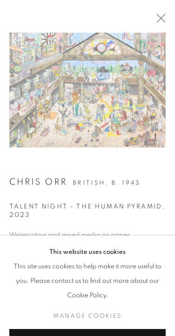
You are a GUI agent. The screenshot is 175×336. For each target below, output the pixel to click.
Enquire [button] (24, 303)
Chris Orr (38, 182)
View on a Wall (48, 325)
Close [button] (159, 21)
